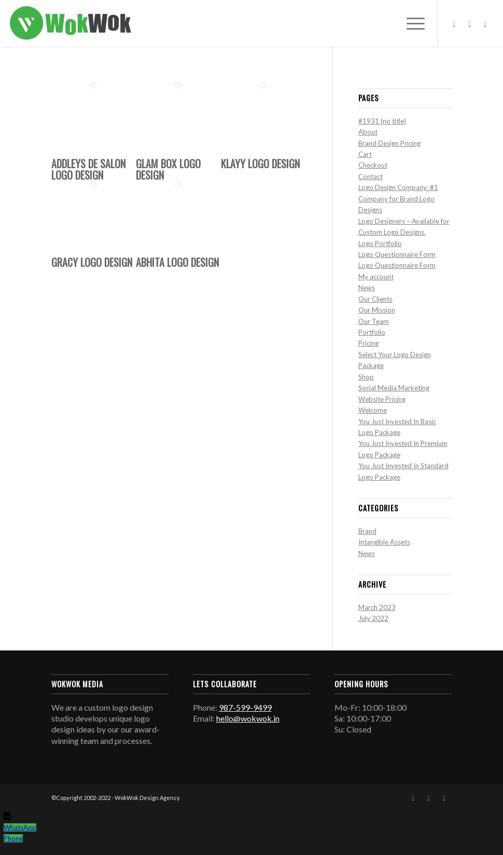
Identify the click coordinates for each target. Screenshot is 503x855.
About (368, 132)
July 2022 (373, 618)
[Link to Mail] (485, 23)
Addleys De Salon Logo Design (88, 169)
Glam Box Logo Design (168, 169)
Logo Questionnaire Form (397, 254)
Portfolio (371, 332)
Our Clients (375, 299)
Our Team (373, 321)
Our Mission (376, 310)
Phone (13, 838)
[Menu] (410, 23)
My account (376, 277)
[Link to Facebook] (454, 23)
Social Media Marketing (393, 388)
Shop (366, 377)
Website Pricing (382, 399)
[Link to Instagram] (470, 23)
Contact (370, 176)
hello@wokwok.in (248, 718)
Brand (367, 531)
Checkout (372, 165)
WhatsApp (20, 827)
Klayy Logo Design (260, 163)
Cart (365, 154)
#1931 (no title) (382, 121)
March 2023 (377, 607)
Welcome (372, 410)
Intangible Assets (384, 542)
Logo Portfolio (380, 243)
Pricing (368, 343)
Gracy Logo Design (91, 262)
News (366, 287)
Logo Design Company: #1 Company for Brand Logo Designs (398, 198)
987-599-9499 (245, 707)
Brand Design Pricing (389, 143)
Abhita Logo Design (177, 262)
